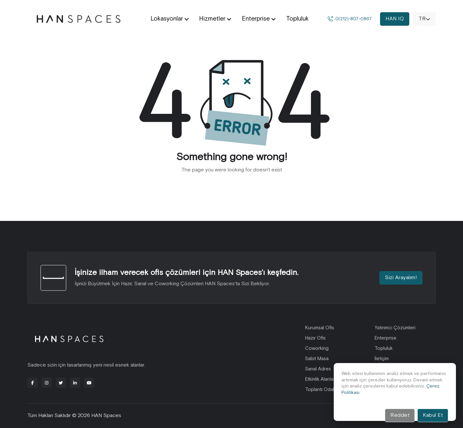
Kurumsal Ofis (319, 328)
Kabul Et (433, 415)
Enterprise (385, 338)
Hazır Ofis (315, 338)
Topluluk (384, 348)
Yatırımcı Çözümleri (395, 328)
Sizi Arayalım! (401, 277)
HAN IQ (395, 18)
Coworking (317, 348)
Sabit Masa (317, 359)
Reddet (399, 415)
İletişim (382, 359)
